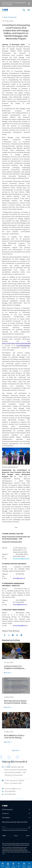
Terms (28, 835)
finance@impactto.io (20, 604)
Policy (16, 835)
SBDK (4, 835)
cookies (9, 4)
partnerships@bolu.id (20, 625)
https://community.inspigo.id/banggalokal (16, 343)
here (3, 853)
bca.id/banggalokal (23, 345)
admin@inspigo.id (19, 578)
